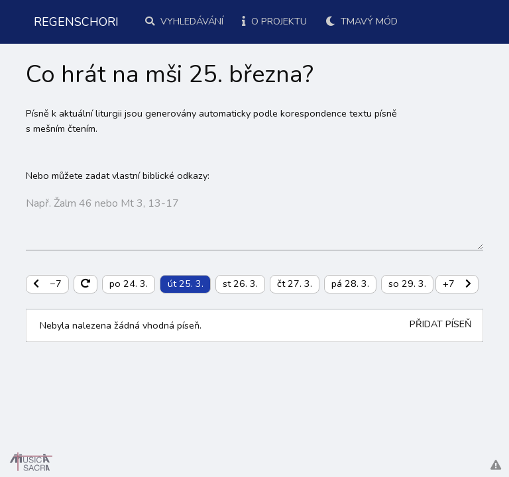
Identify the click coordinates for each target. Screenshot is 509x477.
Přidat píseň (441, 324)
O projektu (274, 21)
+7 (457, 283)
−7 (47, 283)
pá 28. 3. (350, 283)
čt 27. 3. (294, 283)
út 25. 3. (185, 283)
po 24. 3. (128, 283)
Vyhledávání (184, 21)
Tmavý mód (361, 21)
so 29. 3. (407, 283)
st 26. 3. (240, 283)
